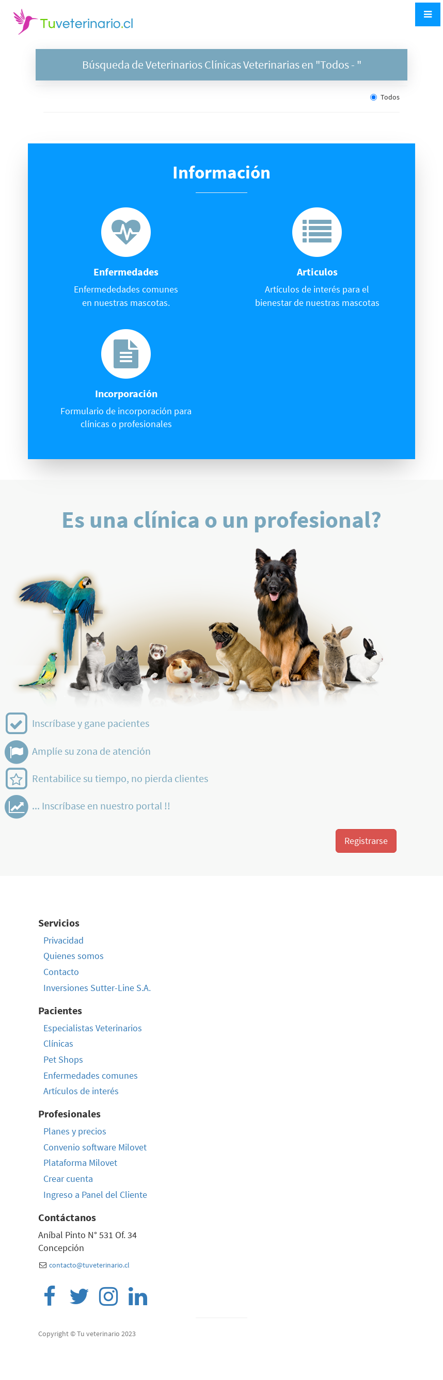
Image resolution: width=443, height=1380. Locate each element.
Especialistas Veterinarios (92, 1028)
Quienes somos (73, 956)
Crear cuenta (68, 1178)
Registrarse (366, 841)
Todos (385, 97)
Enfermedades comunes (90, 1075)
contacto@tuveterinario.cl (89, 1265)
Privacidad (63, 940)
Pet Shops (63, 1059)
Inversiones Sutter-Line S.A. (97, 988)
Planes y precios (74, 1131)
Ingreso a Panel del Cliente (95, 1194)
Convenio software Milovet (95, 1147)
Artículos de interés (81, 1091)
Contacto (61, 972)
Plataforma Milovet (80, 1162)
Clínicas (58, 1043)
